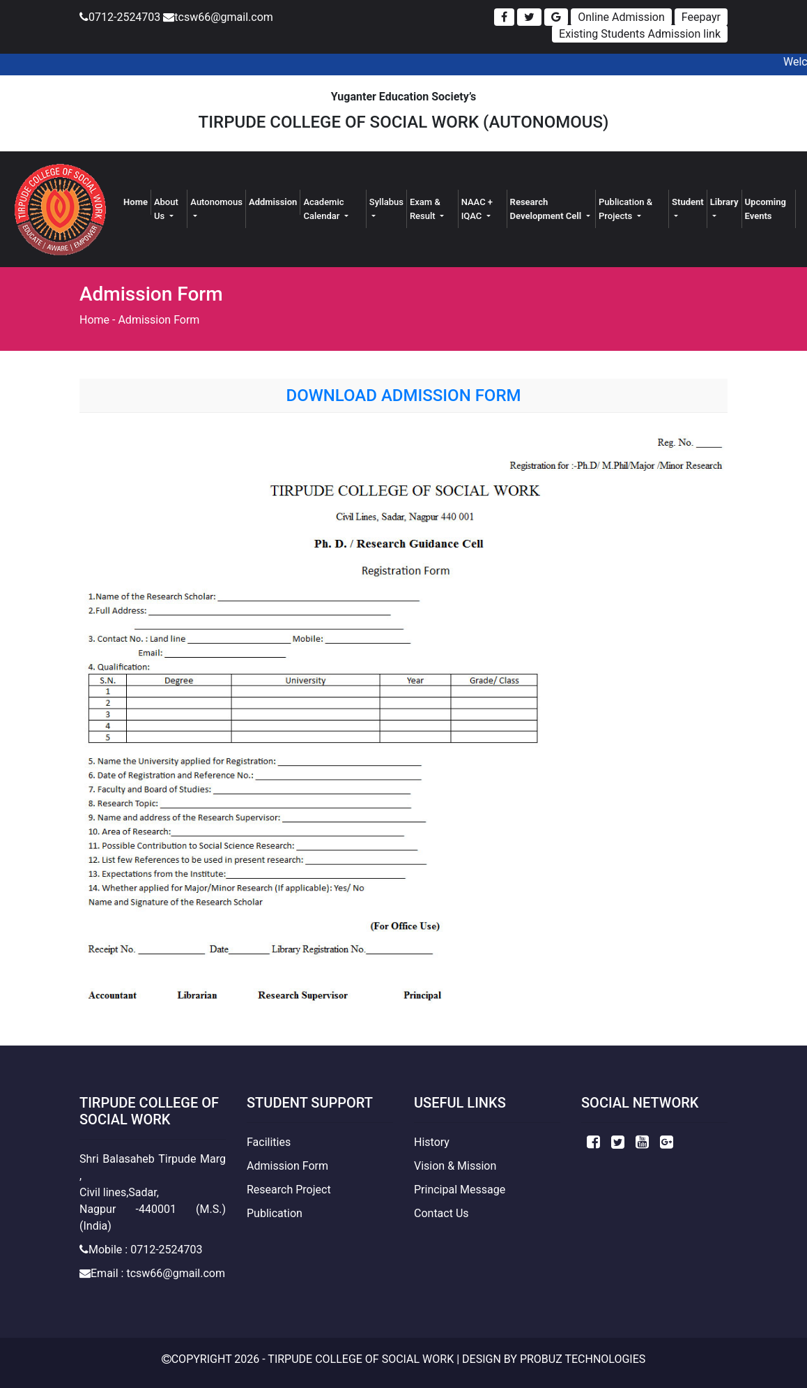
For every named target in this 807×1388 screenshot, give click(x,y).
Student (688, 202)
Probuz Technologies (582, 1359)
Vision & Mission (455, 1165)
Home (137, 201)
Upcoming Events (765, 209)
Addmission (273, 202)
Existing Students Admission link (640, 33)
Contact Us (441, 1213)
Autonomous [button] (216, 202)
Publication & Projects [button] (625, 209)
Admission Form (158, 319)
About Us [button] (166, 209)
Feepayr (701, 17)
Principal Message (459, 1189)
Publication (274, 1213)
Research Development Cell (547, 209)
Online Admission (621, 17)
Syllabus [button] (386, 202)
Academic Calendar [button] (323, 209)
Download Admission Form (403, 395)
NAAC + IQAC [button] (477, 209)
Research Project (289, 1189)
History (431, 1142)
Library (724, 202)
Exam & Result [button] (425, 209)
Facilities (269, 1142)
